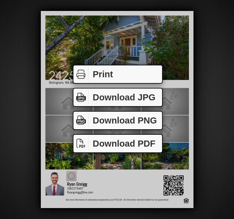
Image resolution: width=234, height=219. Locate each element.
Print (93, 74)
